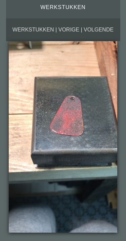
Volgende (99, 29)
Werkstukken (33, 29)
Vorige (68, 29)
